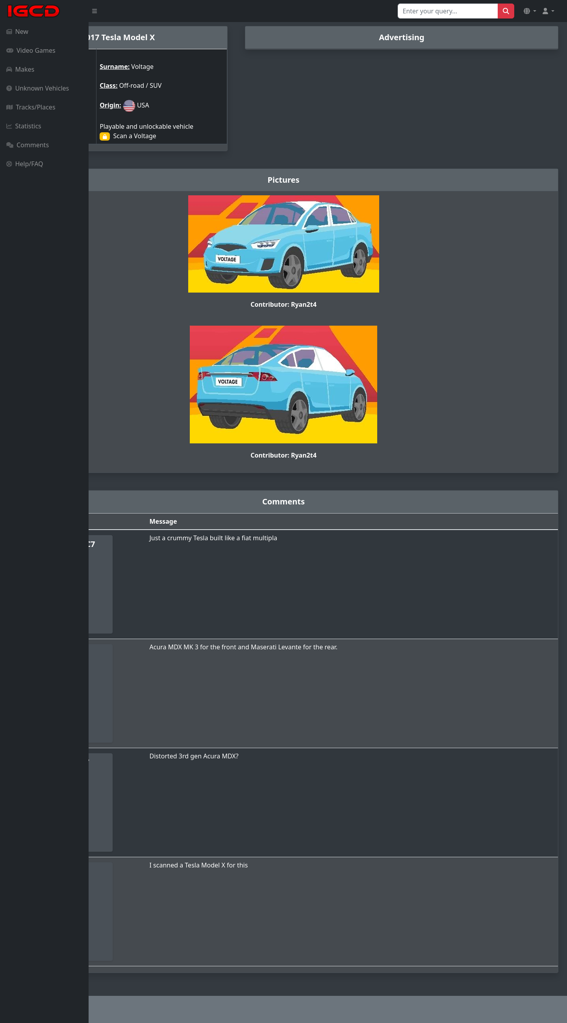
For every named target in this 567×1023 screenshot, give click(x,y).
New (17, 31)
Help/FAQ (24, 163)
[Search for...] (448, 11)
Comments (27, 145)
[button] (530, 11)
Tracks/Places (31, 107)
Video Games (31, 50)
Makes (20, 69)
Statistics (23, 126)
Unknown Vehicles (37, 88)
